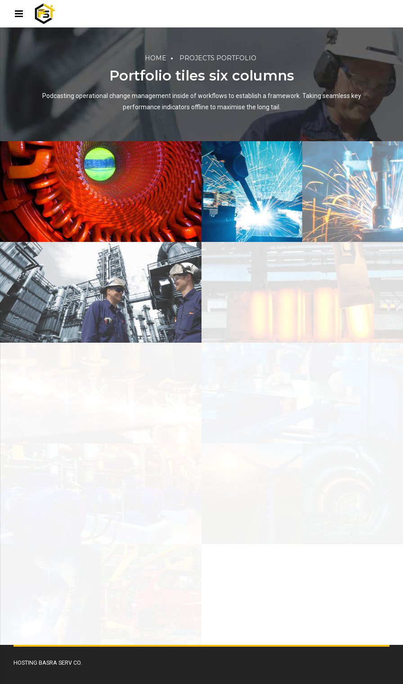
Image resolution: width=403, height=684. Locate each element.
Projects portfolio (217, 58)
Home (155, 58)
